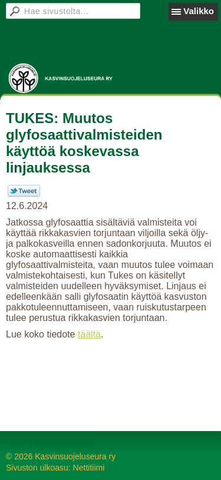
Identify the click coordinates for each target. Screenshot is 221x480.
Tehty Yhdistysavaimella (50, 443)
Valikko (198, 11)
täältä (89, 334)
